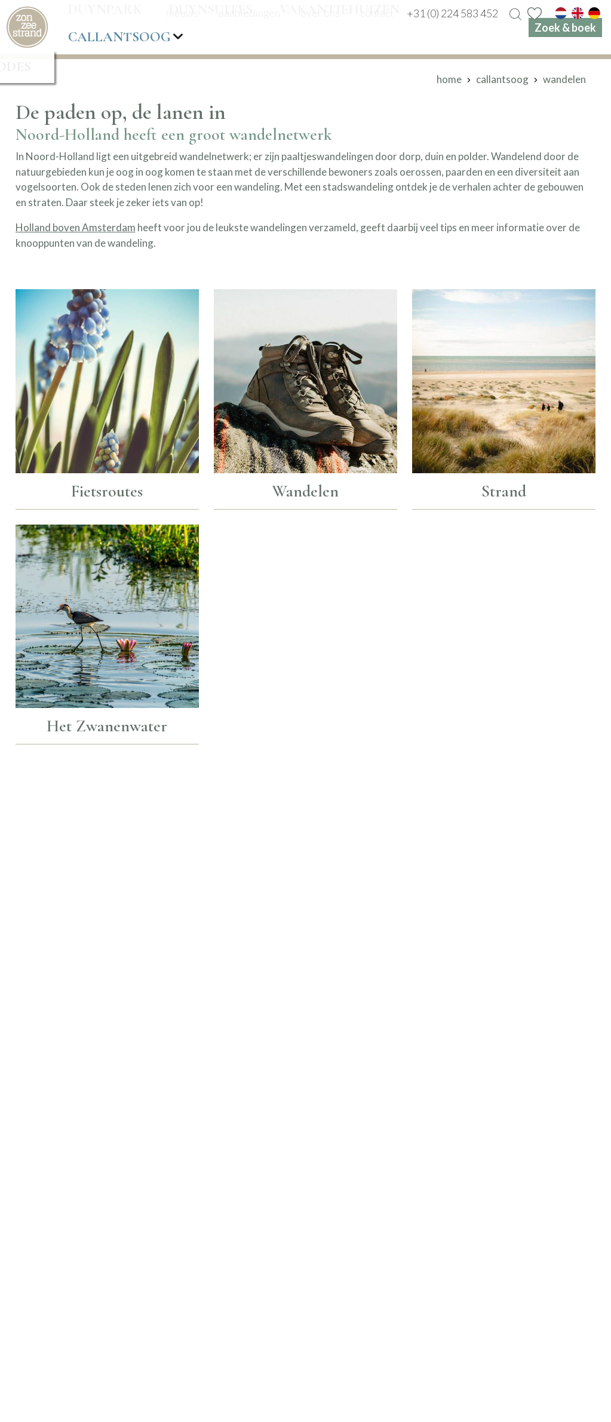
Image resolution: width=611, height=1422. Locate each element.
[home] (27, 27)
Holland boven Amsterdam (76, 227)
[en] (577, 13)
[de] (594, 13)
